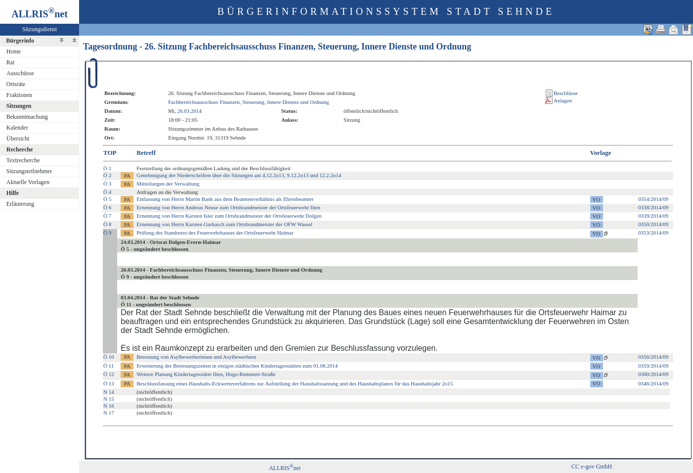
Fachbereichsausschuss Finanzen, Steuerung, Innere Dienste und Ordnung (248, 102)
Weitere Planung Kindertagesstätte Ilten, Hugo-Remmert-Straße (205, 374)
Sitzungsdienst (39, 29)
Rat (10, 62)
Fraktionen (19, 95)
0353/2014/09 (653, 233)
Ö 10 (108, 357)
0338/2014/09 (653, 207)
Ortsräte (16, 84)
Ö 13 (108, 383)
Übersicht (18, 138)
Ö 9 (107, 233)
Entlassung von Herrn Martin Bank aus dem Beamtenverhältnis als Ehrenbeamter (224, 199)
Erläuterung (20, 203)
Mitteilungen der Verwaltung (167, 184)
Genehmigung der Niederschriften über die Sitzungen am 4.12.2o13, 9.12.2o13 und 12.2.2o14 (238, 175)
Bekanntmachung (27, 116)
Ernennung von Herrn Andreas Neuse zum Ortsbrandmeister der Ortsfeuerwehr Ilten (228, 207)
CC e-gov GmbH (591, 466)
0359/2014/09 (653, 366)
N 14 (108, 392)
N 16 (108, 406)
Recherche (19, 149)
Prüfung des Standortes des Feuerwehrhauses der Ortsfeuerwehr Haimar (214, 233)
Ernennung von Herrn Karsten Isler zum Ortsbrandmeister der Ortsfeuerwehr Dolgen (228, 216)
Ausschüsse (20, 73)
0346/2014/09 (653, 383)
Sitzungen (19, 105)
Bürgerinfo (20, 40)
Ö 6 (107, 207)
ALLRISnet (285, 468)
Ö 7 (107, 216)
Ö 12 (108, 374)
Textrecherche (23, 160)
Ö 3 (107, 184)
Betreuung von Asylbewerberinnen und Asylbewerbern (196, 357)
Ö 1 (107, 168)
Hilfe (12, 192)
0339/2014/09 (653, 216)
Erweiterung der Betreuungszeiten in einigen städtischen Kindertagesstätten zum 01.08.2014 (237, 366)
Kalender (17, 127)
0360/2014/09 (653, 374)
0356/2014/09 (653, 357)
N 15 (108, 399)
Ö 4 (107, 192)
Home (13, 51)
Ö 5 (107, 199)
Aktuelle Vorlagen (27, 182)
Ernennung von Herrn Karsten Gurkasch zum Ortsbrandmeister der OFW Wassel (224, 224)
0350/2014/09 (653, 224)
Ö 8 (107, 224)
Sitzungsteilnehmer (29, 171)
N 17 (108, 413)
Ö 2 (107, 175)
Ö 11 (108, 366)
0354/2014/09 (653, 199)
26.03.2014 (189, 111)
